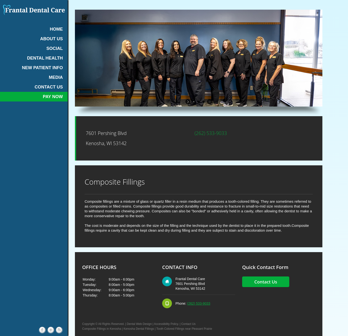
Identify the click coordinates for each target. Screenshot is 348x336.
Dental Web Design (139, 324)
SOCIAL (54, 48)
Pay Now (53, 96)
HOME (56, 29)
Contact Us (188, 324)
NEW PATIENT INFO (42, 67)
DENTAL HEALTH (45, 58)
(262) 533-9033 (211, 133)
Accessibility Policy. (166, 324)
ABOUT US (51, 38)
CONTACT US (49, 87)
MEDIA (56, 77)
